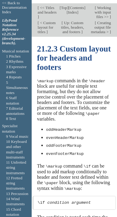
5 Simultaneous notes (17, 87)
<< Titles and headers (47, 6)
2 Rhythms (15, 61)
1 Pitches (13, 56)
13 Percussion (17, 193)
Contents (77, 4)
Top (64, 4)
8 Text (11, 118)
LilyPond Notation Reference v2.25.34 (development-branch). (13, 31)
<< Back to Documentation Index (14, 7)
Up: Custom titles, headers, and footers (72, 24)
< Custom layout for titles (47, 24)
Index (72, 9)
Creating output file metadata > (101, 24)
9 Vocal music (17, 136)
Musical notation (15, 51)
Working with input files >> (103, 9)
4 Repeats (14, 77)
